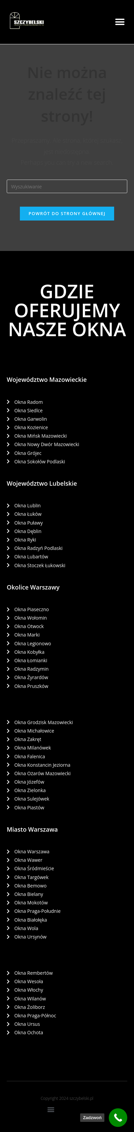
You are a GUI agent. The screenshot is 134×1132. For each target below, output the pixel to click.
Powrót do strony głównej (67, 213)
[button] (119, 22)
